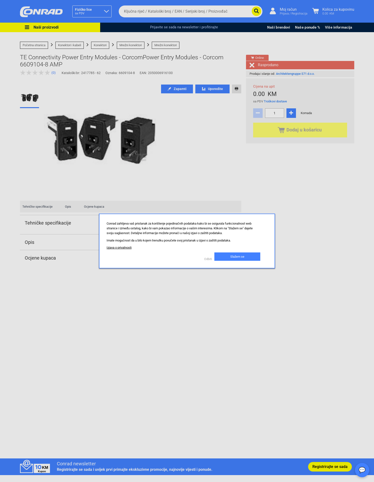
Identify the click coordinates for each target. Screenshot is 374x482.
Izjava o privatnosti (119, 247)
